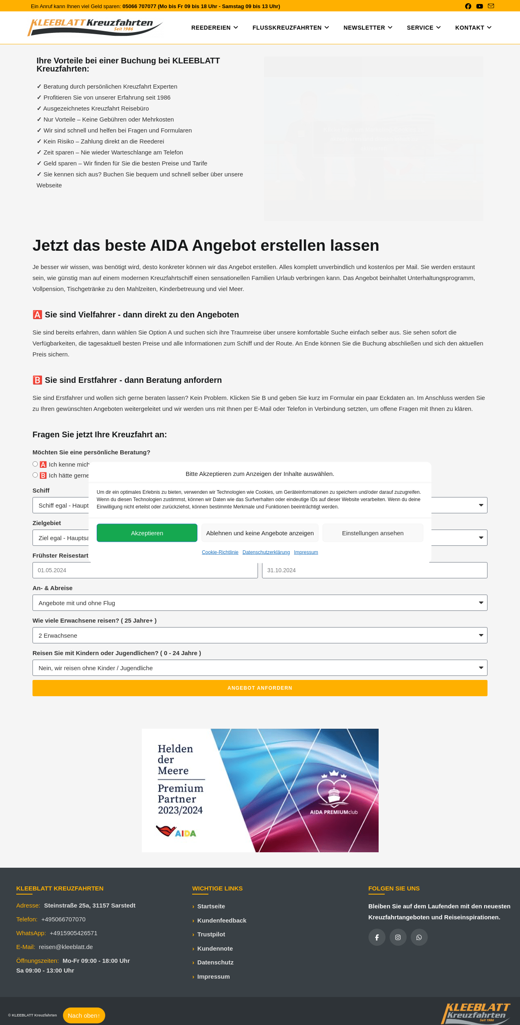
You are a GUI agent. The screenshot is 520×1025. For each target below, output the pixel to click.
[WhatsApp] (419, 937)
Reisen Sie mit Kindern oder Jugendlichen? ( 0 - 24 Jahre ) (116, 652)
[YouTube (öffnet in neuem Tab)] (479, 6)
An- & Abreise (52, 587)
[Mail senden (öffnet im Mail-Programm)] (489, 6)
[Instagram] (398, 937)
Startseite (211, 906)
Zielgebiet (46, 522)
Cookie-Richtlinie (220, 552)
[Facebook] (377, 937)
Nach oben (84, 1015)
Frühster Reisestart (60, 555)
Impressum (306, 552)
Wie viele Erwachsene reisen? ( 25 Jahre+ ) (94, 620)
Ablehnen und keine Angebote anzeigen (260, 532)
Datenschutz (215, 962)
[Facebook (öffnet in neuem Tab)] (468, 6)
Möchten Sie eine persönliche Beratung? (91, 452)
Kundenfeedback (222, 920)
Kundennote (215, 948)
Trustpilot (211, 934)
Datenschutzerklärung (266, 552)
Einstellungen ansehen (373, 532)
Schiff (41, 490)
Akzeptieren (147, 532)
